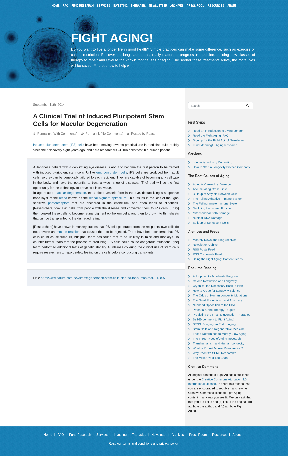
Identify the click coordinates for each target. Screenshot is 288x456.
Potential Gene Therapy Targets (214, 309)
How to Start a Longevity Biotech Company (221, 167)
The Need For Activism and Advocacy (218, 300)
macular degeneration (70, 193)
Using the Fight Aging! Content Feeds (218, 259)
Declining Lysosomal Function (213, 208)
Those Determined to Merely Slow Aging (219, 333)
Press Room (196, 5)
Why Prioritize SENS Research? (214, 353)
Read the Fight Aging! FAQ (210, 135)
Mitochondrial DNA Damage (211, 213)
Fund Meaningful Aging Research (215, 145)
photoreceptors (58, 203)
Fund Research (82, 5)
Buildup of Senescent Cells (211, 222)
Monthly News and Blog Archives (214, 239)
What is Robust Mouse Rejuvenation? (218, 348)
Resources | (222, 434)
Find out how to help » (111, 66)
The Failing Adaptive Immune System (217, 198)
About (231, 5)
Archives (177, 5)
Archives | (180, 434)
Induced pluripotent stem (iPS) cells (58, 145)
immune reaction (68, 231)
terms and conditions (137, 443)
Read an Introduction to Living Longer (218, 130)
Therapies (138, 5)
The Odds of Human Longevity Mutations (220, 295)
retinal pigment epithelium (107, 198)
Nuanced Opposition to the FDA (214, 305)
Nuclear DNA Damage (207, 218)
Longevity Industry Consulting (212, 162)
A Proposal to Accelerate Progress (215, 276)
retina (63, 198)
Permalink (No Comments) (104, 133)
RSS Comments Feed (207, 254)
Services (103, 5)
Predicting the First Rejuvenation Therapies (221, 314)
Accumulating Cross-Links (210, 189)
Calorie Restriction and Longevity (215, 281)
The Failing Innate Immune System (216, 203)
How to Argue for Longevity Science (216, 290)
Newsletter (158, 5)
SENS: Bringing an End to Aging (214, 324)
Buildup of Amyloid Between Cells (215, 194)
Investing (120, 5)
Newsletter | (161, 434)
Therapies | (141, 434)
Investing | (122, 434)
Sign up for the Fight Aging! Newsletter (218, 140)
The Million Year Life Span (210, 357)
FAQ (65, 5)
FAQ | (62, 434)
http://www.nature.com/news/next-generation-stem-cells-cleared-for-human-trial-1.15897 (103, 278)
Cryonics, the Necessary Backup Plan (218, 285)
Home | (50, 434)
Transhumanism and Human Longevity (218, 343)
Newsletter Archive (205, 244)
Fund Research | (82, 434)
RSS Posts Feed (204, 249)
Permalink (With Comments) (57, 133)
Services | (104, 434)
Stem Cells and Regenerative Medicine (219, 329)
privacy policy (169, 443)
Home (56, 5)
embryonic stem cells (111, 172)
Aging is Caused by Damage (212, 184)
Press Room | (200, 434)
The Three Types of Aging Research (217, 338)
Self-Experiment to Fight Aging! (213, 319)
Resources (216, 5)
